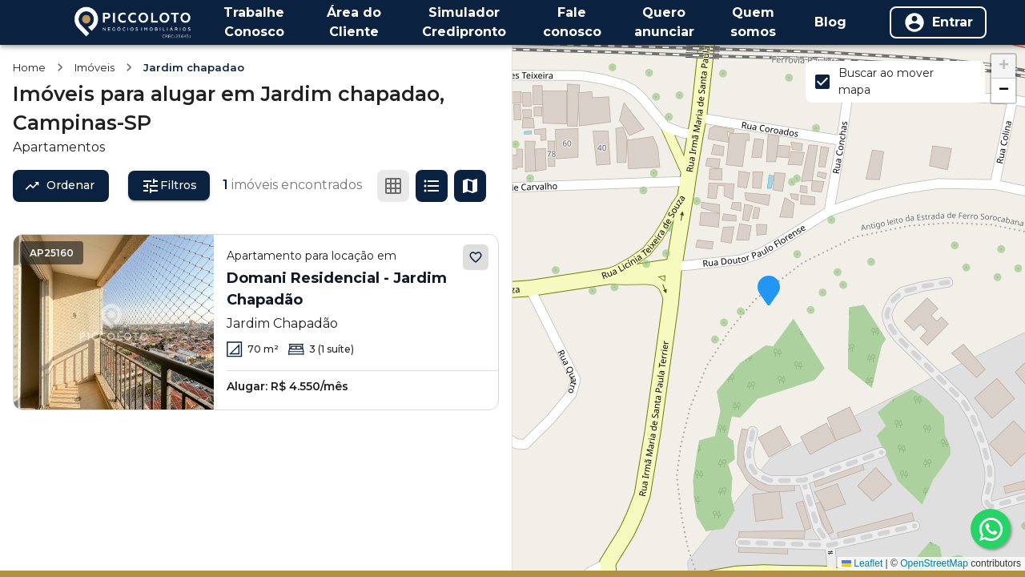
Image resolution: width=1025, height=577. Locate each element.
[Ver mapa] (470, 186)
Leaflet (862, 563)
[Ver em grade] (393, 186)
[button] (769, 292)
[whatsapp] (991, 529)
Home (29, 67)
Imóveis (94, 67)
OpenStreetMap (934, 563)
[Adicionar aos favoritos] (475, 257)
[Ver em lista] (432, 186)
